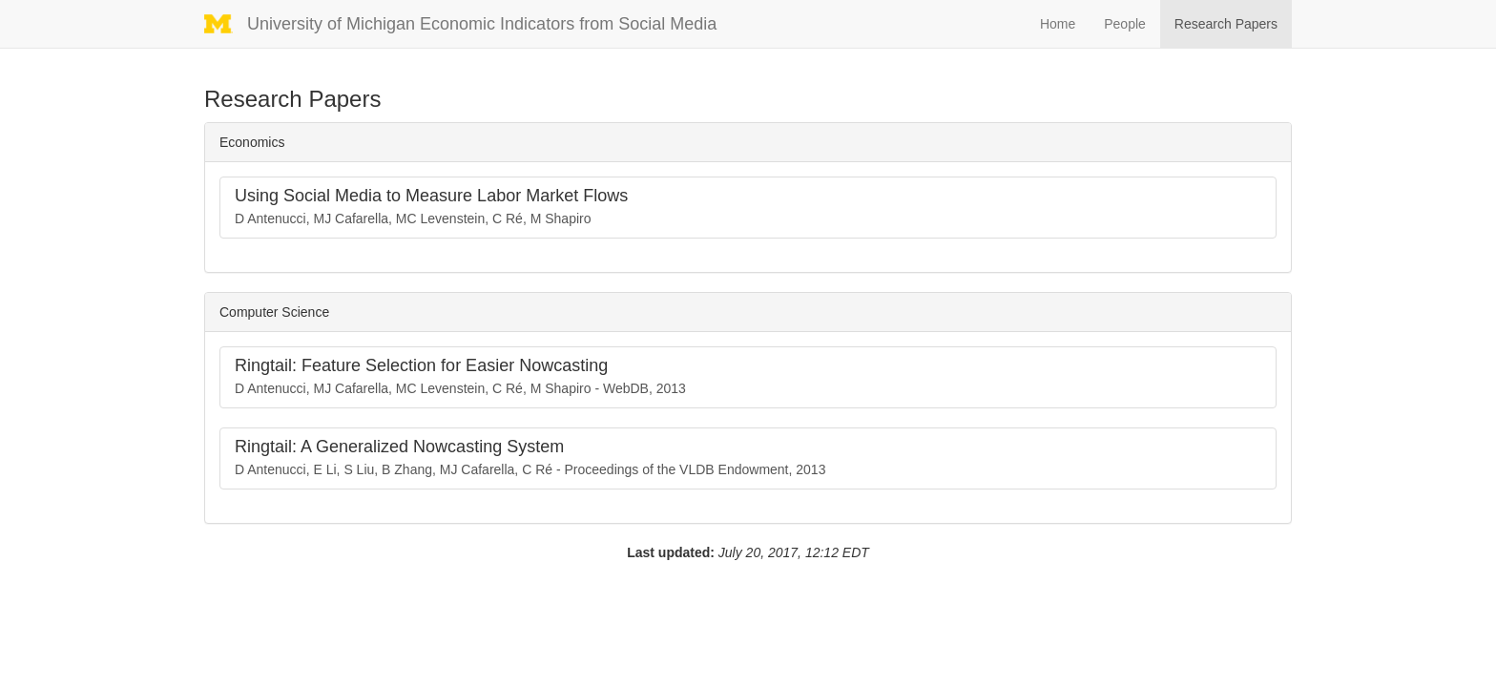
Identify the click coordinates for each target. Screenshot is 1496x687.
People (1125, 23)
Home (1057, 23)
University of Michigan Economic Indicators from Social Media (486, 23)
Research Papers (1226, 23)
